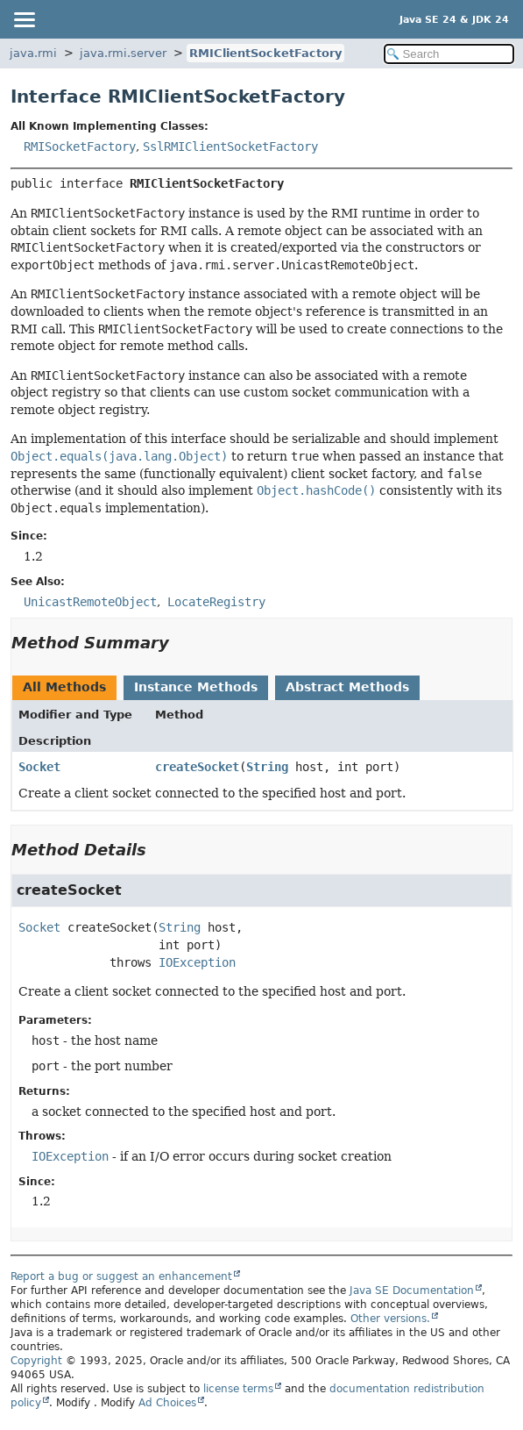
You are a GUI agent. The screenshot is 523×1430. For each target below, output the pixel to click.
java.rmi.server (123, 53)
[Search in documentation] (449, 54)
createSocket (197, 767)
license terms (238, 1389)
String (267, 767)
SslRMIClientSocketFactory (230, 146)
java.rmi (33, 53)
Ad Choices (167, 1403)
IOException (197, 962)
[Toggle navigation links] (24, 19)
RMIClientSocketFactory (265, 53)
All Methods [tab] (64, 687)
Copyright (36, 1361)
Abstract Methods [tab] (347, 687)
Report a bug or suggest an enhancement (121, 1276)
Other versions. (390, 1318)
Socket (39, 767)
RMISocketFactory (80, 146)
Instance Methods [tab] (196, 687)
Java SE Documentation (412, 1290)
